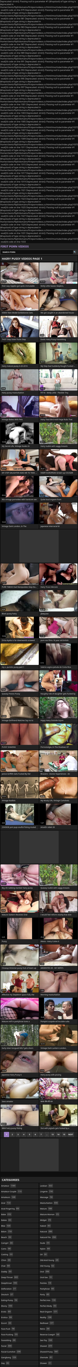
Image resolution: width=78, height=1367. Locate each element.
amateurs (8, 1197)
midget (45, 1220)
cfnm (6, 1260)
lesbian (46, 1186)
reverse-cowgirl (50, 1334)
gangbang (9, 1357)
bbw (6, 1226)
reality (46, 1317)
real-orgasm (49, 1312)
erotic (6, 1312)
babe (6, 1214)
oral (45, 1271)
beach (6, 1237)
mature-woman (49, 1214)
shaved (46, 1346)
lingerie (46, 1191)
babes (6, 1220)
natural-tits (48, 1237)
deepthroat (9, 1283)
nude (45, 1243)
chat (5, 1266)
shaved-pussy (49, 1352)
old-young (47, 1266)
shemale (46, 1357)
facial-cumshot (11, 1352)
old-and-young (49, 1260)
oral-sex (46, 1277)
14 (58, 1134)
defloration (8, 1289)
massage (46, 1197)
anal (6, 1203)
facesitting (8, 1340)
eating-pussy (9, 1300)
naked (45, 1226)
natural (46, 1231)
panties (46, 1283)
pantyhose (47, 1289)
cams (6, 1249)
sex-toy (46, 1340)
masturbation (49, 1203)
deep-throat (9, 1277)
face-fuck (8, 1329)
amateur (8, 1186)
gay (5, 1363)
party (45, 1294)
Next (70, 1134)
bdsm (6, 1231)
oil (44, 1254)
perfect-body (48, 1306)
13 (53, 1134)
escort (6, 1323)
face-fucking (9, 1334)
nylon (45, 1249)
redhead (47, 1323)
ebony (7, 1306)
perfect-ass (48, 1300)
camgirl (7, 1243)
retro (45, 1329)
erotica (6, 1317)
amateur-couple (11, 1191)
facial (6, 1346)
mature (46, 1209)
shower (46, 1363)
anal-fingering (10, 1209)
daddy (6, 1271)
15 (64, 1134)
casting (7, 1254)
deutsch (7, 1294)
